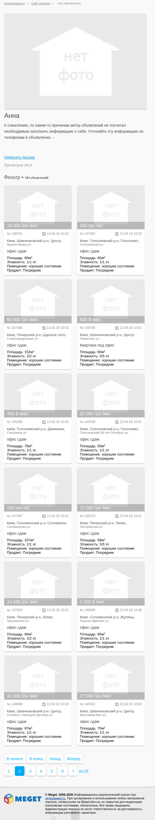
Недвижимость (14, 3)
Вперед (73, 759)
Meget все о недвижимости (23, 799)
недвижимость (55, 798)
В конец (36, 759)
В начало (15, 759)
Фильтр (26, 177)
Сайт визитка (40, 3)
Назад (55, 759)
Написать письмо (19, 157)
